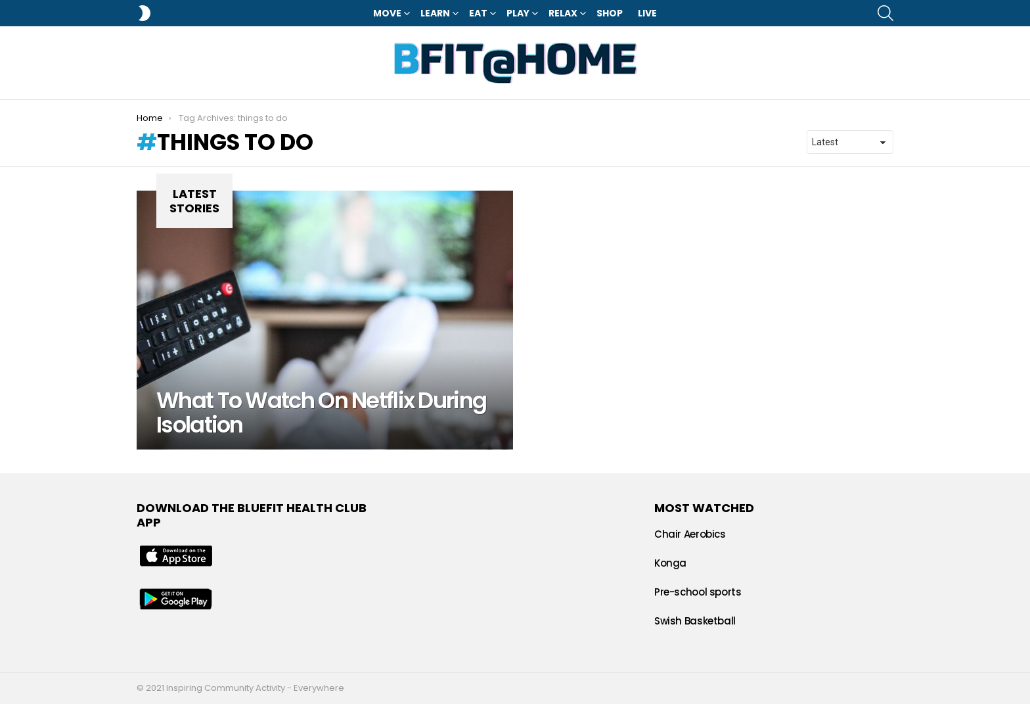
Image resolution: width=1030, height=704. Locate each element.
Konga (670, 563)
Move (387, 13)
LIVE (647, 13)
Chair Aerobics (690, 534)
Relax (563, 13)
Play (517, 13)
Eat (478, 13)
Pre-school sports (698, 592)
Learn (435, 13)
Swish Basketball (695, 621)
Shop (609, 13)
